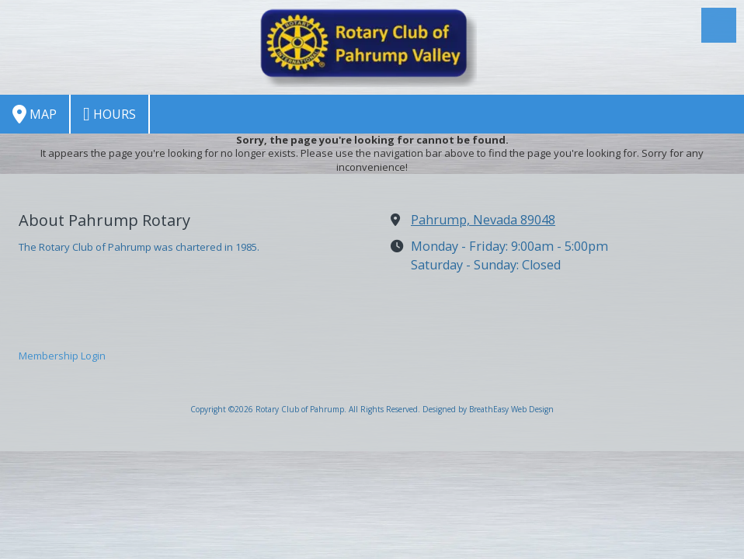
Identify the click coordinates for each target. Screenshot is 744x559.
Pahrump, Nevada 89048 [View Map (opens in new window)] (483, 219)
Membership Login (62, 356)
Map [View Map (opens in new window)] (34, 114)
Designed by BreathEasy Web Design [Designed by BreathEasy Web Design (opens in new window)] (488, 409)
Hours (109, 114)
